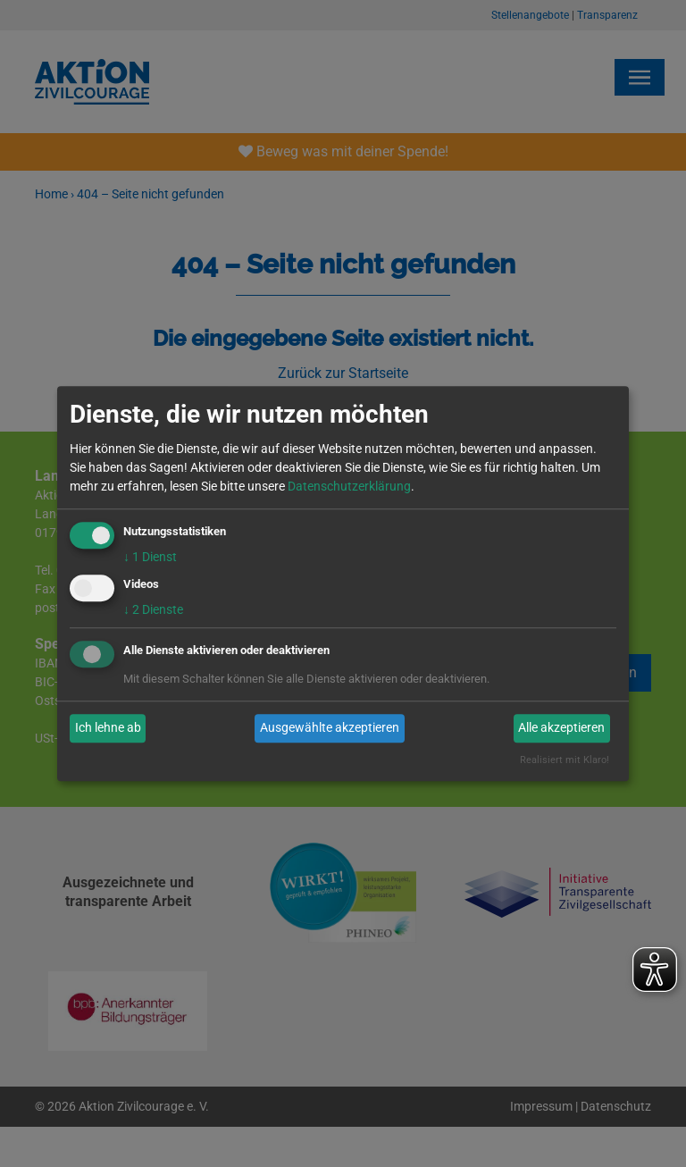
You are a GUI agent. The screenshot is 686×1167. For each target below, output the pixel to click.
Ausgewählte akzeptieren (329, 728)
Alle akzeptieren (561, 728)
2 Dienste (153, 609)
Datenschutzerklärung (349, 486)
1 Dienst (150, 557)
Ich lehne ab (108, 728)
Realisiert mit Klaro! (564, 760)
